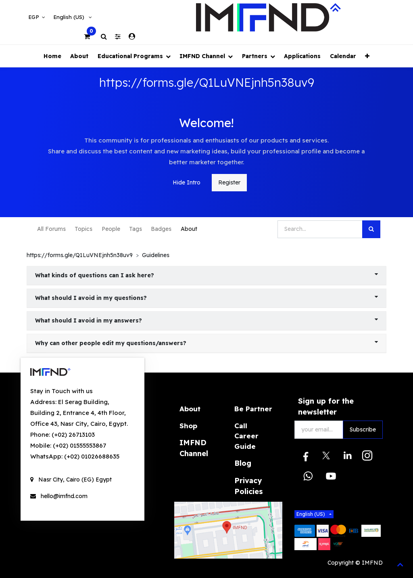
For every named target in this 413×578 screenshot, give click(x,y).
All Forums (51, 228)
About (189, 228)
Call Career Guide (246, 435)
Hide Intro (186, 182)
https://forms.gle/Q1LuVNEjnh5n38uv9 (80, 255)
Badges (161, 228)
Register (229, 182)
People (111, 228)
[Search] (371, 229)
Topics (83, 228)
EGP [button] (34, 17)
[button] (367, 56)
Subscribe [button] (363, 429)
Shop (188, 425)
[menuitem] (52, 56)
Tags (135, 228)
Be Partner (253, 408)
